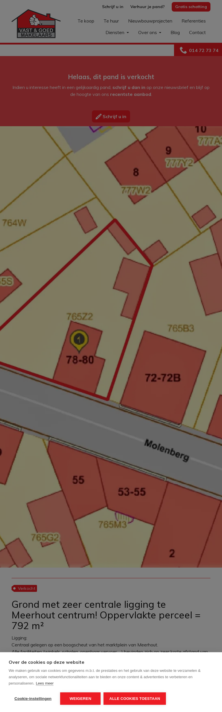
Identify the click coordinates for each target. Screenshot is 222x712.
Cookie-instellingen (32, 698)
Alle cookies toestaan (134, 698)
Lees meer (44, 683)
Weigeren (80, 698)
